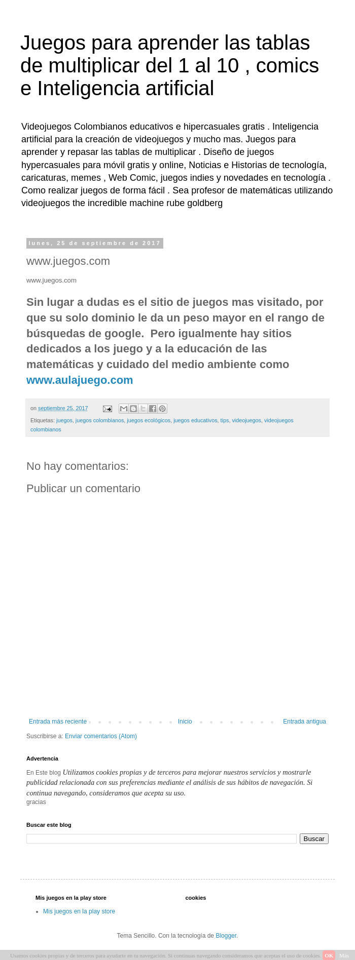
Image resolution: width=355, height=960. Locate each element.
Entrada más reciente (58, 721)
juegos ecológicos (148, 420)
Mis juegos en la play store (79, 911)
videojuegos (246, 420)
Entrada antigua (304, 721)
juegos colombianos (100, 420)
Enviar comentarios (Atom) (101, 736)
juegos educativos (195, 420)
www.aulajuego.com (79, 380)
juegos (64, 420)
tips (225, 420)
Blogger (226, 935)
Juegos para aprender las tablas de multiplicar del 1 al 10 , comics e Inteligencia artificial (169, 65)
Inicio (185, 721)
